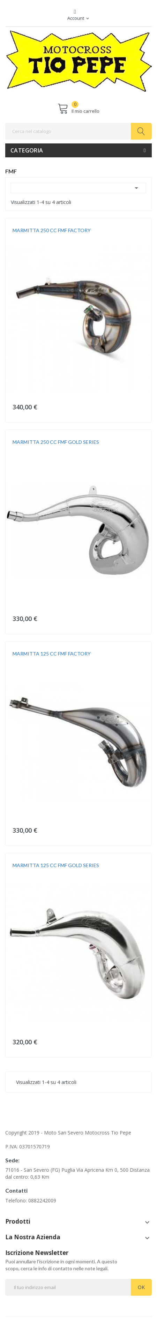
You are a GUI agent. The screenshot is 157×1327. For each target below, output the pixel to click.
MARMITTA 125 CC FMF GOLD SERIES (56, 865)
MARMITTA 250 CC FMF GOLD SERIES (56, 442)
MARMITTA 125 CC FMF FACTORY (52, 654)
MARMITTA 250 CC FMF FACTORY (52, 230)
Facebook (75, 12)
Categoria (26, 150)
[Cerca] (78, 131)
